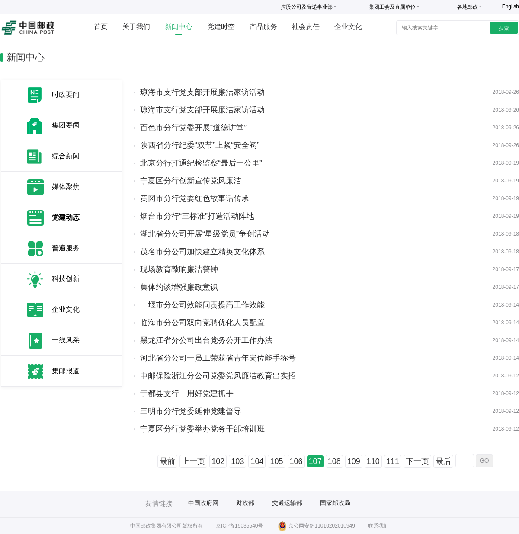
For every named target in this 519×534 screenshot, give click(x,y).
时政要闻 (66, 94)
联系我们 (378, 526)
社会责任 (306, 26)
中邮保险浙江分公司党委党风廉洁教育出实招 (218, 375)
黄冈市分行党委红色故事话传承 (194, 198)
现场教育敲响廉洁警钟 (179, 269)
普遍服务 (66, 248)
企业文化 (348, 26)
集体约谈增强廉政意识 (179, 287)
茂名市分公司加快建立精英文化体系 (202, 251)
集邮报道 (66, 370)
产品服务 (263, 26)
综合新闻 (66, 156)
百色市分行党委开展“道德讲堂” (193, 127)
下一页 (417, 461)
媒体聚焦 (66, 186)
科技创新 (66, 278)
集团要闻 (66, 125)
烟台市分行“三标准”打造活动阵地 (197, 216)
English (510, 6)
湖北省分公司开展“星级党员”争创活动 (205, 234)
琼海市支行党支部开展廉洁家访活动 (202, 92)
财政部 (245, 502)
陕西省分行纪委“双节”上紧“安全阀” (200, 145)
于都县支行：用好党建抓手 (187, 393)
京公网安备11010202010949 (316, 526)
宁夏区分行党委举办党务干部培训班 (202, 429)
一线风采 (66, 340)
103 (237, 461)
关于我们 (136, 26)
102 (217, 461)
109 (353, 461)
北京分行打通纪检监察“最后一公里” (201, 163)
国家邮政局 (335, 502)
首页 (101, 26)
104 (256, 461)
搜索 (504, 28)
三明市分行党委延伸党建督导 (190, 411)
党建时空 (221, 26)
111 (392, 461)
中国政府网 (203, 502)
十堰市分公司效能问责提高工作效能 (202, 305)
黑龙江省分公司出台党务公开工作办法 (206, 340)
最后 (443, 461)
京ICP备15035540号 (239, 526)
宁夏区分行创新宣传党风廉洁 (190, 180)
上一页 (193, 461)
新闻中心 (178, 26)
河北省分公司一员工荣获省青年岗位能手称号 (218, 358)
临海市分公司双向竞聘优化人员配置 (202, 322)
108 (334, 461)
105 (276, 461)
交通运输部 (287, 502)
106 (296, 461)
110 (373, 461)
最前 (167, 461)
